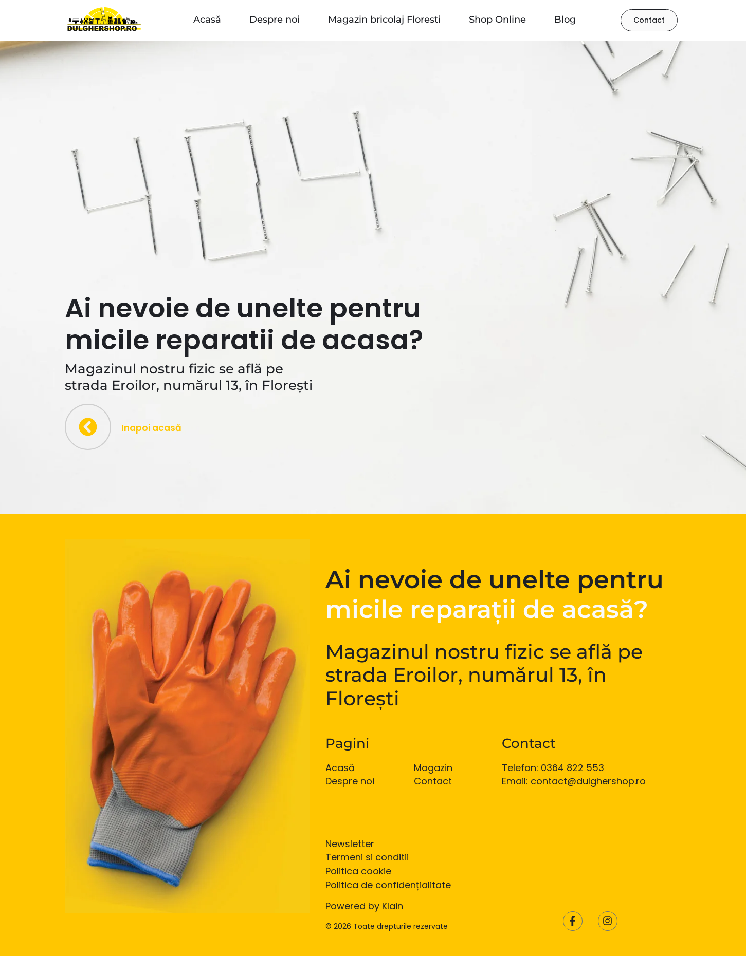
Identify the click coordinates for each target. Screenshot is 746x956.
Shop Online (497, 19)
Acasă (207, 19)
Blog (565, 19)
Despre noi (274, 19)
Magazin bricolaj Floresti (384, 19)
